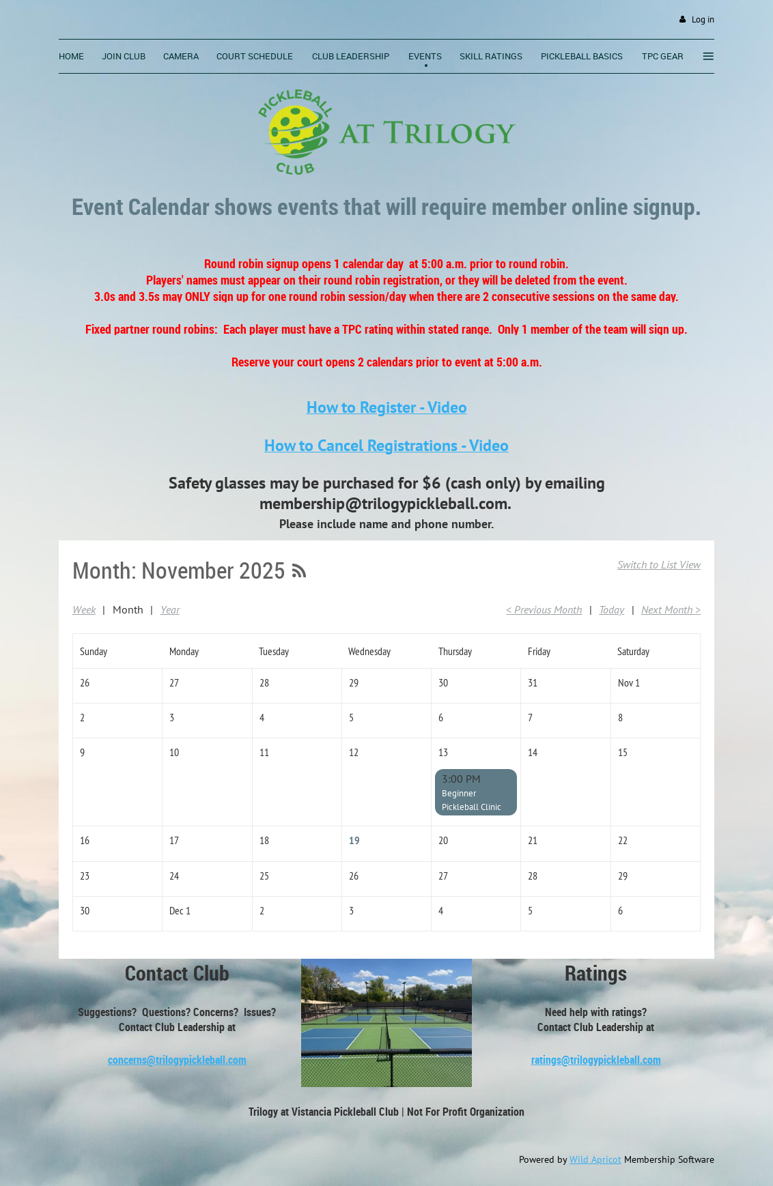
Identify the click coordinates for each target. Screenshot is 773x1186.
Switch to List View (659, 564)
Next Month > (671, 609)
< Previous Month (544, 609)
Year (170, 609)
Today (611, 609)
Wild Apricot (595, 1159)
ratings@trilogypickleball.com (596, 1059)
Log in (703, 19)
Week (84, 609)
